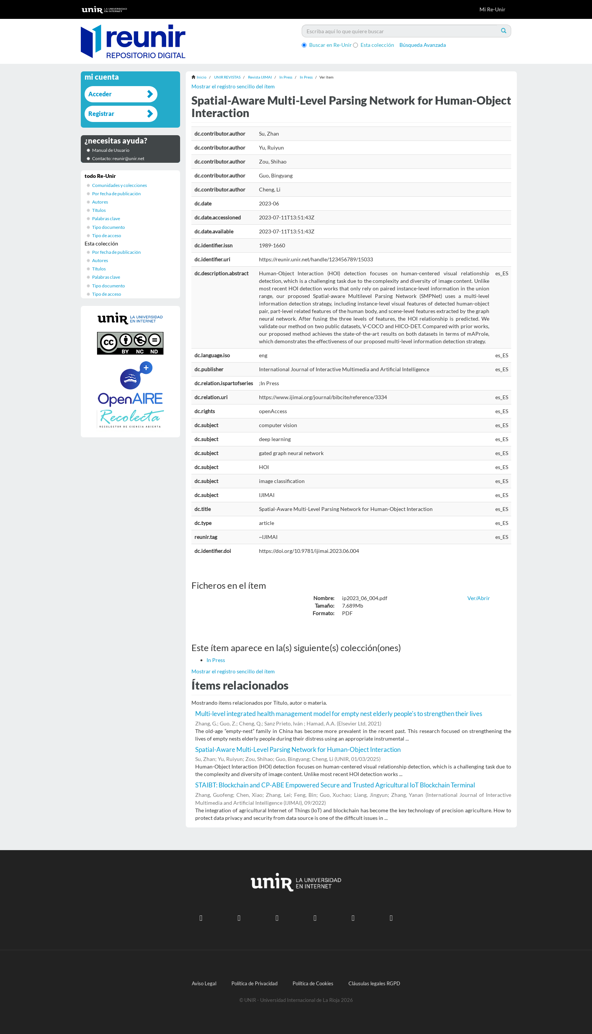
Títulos (99, 210)
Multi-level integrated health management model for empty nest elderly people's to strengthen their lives (338, 714)
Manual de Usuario (111, 150)
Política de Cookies (313, 983)
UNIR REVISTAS (227, 77)
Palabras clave (106, 218)
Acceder (100, 93)
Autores (100, 202)
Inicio (202, 77)
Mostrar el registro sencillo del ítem (233, 86)
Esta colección (373, 45)
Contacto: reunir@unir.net (118, 158)
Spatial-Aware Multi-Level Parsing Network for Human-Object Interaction (298, 749)
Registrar (101, 113)
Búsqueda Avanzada (422, 45)
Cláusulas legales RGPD (374, 983)
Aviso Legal (204, 983)
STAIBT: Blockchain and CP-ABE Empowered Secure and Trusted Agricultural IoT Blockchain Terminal (335, 785)
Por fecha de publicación (116, 193)
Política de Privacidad (254, 983)
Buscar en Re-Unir (327, 45)
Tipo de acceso (106, 235)
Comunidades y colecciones (119, 185)
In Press (285, 77)
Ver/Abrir (478, 598)
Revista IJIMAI (260, 77)
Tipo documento (108, 227)
